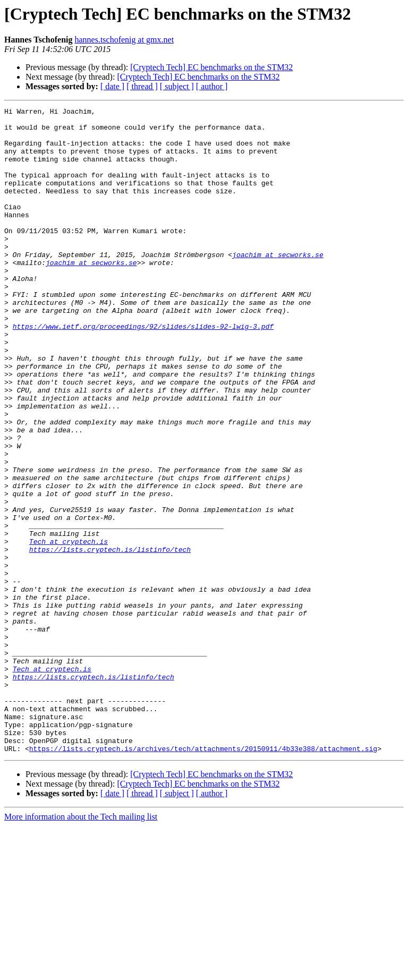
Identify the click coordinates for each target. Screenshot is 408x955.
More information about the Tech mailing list (80, 945)
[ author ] (212, 86)
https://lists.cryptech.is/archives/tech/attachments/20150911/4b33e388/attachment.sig (203, 877)
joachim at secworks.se (278, 284)
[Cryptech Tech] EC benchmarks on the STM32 (211, 67)
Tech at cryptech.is (68, 629)
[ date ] (112, 86)
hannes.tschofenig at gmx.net (124, 39)
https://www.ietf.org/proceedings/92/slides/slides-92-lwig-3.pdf (143, 371)
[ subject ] (177, 86)
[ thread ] (142, 86)
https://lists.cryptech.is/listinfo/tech (110, 638)
